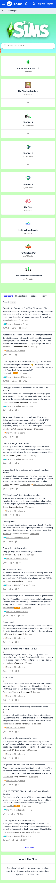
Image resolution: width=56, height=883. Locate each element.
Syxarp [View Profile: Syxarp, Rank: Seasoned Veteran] (5, 507)
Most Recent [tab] (8, 296)
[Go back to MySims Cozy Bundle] (28, 230)
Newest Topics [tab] (21, 296)
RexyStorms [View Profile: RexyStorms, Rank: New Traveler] (7, 555)
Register (41, 4)
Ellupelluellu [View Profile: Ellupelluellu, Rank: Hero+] (7, 373)
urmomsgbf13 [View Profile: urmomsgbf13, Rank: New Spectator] (8, 750)
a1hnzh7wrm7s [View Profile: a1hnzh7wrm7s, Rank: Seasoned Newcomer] (9, 429)
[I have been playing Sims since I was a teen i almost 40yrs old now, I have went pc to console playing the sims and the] (28, 528)
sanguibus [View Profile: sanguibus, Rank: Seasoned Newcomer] (7, 402)
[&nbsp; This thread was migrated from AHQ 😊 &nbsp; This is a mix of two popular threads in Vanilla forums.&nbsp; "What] (28, 367)
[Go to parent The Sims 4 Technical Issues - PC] (17, 810)
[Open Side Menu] (3, 4)
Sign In (50, 4)
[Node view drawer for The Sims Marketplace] (28, 102)
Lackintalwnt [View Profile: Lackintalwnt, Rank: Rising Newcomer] (8, 777)
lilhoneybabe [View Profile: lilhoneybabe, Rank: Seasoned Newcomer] (8, 724)
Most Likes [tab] (34, 296)
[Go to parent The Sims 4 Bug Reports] (14, 350)
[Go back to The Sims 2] (28, 184)
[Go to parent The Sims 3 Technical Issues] (15, 559)
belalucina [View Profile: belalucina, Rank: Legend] (7, 320)
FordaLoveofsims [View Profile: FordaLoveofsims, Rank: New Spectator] (9, 692)
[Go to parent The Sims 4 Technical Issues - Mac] (18, 406)
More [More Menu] (44, 296)
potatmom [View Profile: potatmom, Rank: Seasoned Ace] (7, 581)
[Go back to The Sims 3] (28, 153)
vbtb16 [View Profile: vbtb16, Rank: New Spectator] (5, 634)
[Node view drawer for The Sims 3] (28, 164)
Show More (28, 847)
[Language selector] (28, 3)
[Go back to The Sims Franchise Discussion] (28, 275)
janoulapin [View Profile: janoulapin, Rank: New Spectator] (7, 663)
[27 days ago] (23, 320)
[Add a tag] (13, 302)
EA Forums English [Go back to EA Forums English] (9, 11)
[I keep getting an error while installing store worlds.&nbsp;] (28, 551)
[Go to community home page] (14, 3)
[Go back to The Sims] (28, 207)
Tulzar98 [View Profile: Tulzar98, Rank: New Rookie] (6, 484)
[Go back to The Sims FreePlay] (28, 253)
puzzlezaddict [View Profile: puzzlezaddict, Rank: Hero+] (8, 608)
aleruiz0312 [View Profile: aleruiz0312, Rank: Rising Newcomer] (7, 455)
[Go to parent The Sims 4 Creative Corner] (15, 324)
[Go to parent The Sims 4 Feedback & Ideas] (16, 537)
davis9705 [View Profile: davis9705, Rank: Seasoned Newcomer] (7, 534)
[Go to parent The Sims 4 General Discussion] (17, 377)
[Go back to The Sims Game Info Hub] (28, 68)
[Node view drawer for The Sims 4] (28, 133)
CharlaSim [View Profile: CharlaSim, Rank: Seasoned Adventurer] (7, 832)
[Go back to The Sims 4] (28, 122)
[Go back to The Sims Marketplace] (28, 91)
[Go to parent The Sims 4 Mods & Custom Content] (19, 585)
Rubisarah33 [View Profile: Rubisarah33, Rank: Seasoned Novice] (7, 347)
